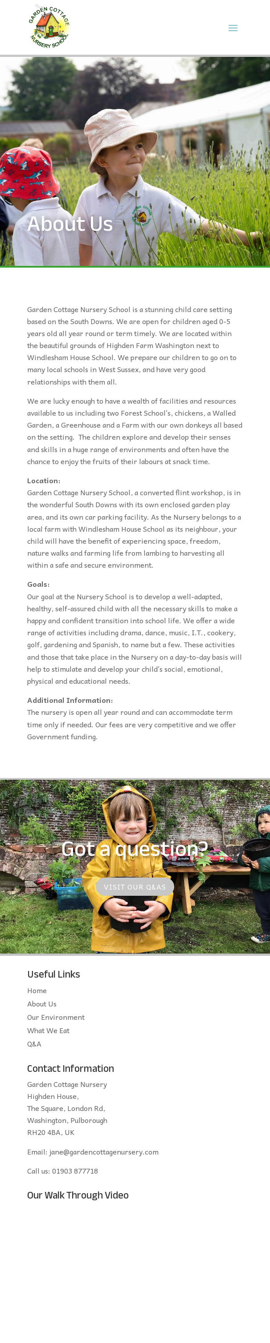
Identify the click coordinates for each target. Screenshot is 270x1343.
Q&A (34, 1044)
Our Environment (56, 1018)
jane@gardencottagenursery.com (104, 1151)
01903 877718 (75, 1170)
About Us (42, 1004)
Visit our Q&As (135, 886)
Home (37, 991)
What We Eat (48, 1031)
